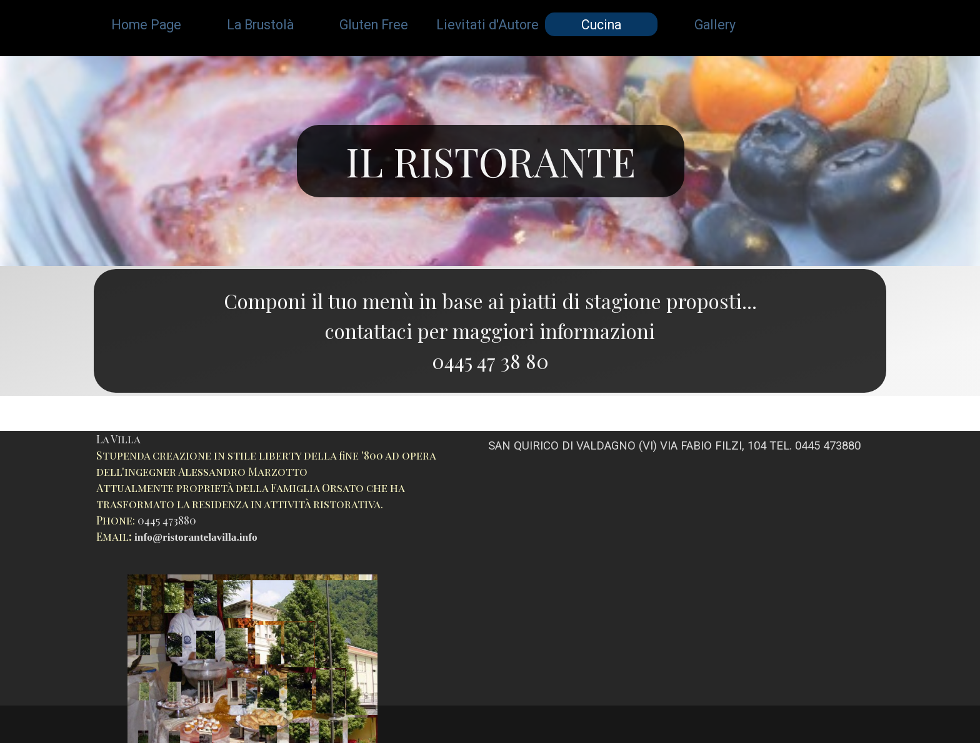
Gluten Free (373, 24)
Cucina (601, 24)
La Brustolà (260, 24)
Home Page (146, 24)
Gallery (715, 24)
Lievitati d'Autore (487, 24)
